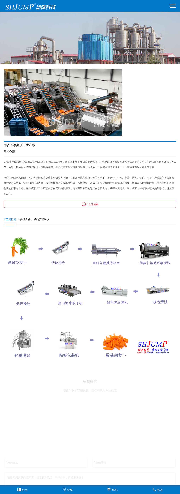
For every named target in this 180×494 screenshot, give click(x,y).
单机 (112, 489)
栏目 (22, 489)
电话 (157, 489)
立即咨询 (90, 204)
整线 (67, 489)
